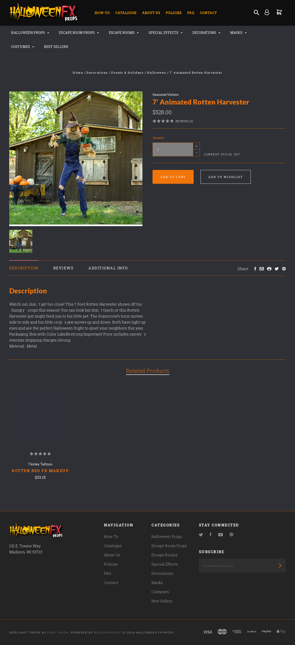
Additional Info (108, 268)
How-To (102, 13)
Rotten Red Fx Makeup (40, 470)
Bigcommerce (107, 632)
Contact (208, 13)
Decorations (206, 32)
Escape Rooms (124, 32)
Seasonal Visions (166, 94)
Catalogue (125, 13)
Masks (238, 32)
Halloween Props (30, 32)
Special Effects (166, 32)
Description (23, 268)
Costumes (22, 46)
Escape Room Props (79, 32)
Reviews (63, 268)
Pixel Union (58, 632)
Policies (174, 13)
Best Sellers (56, 46)
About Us (151, 13)
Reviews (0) (184, 121)
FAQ (190, 13)
